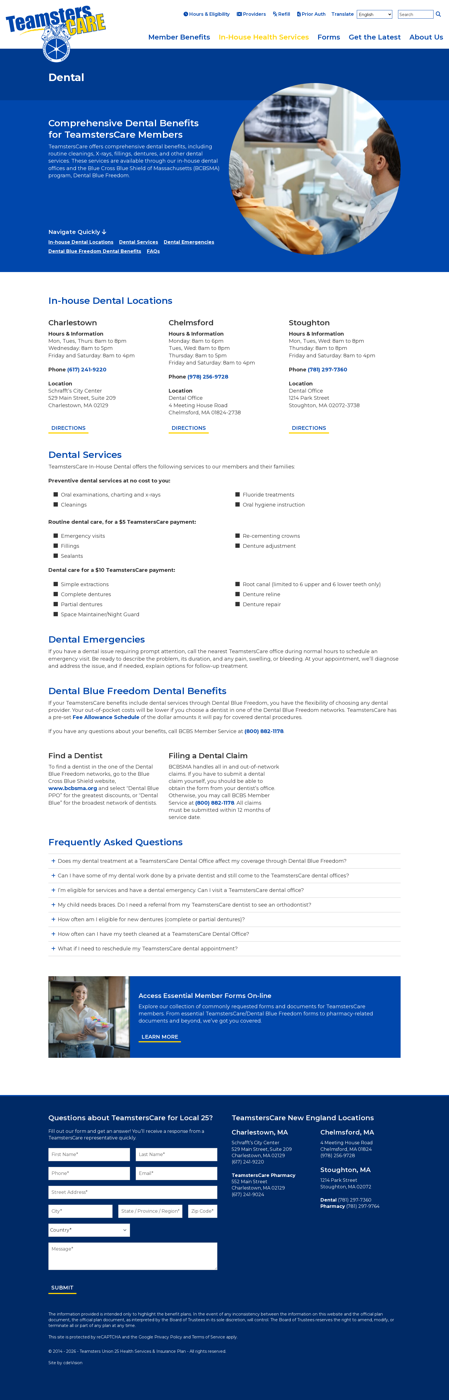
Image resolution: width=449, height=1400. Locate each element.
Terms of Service (208, 1337)
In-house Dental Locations (80, 242)
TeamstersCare (56, 34)
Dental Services (138, 242)
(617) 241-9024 (248, 1194)
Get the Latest (375, 37)
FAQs (153, 251)
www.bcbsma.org (72, 788)
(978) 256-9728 (208, 377)
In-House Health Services (264, 37)
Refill (281, 14)
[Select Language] (374, 14)
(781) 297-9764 (362, 1206)
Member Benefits (179, 37)
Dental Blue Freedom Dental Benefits (94, 251)
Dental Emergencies (189, 242)
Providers (251, 14)
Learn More (159, 1037)
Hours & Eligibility (207, 14)
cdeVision (72, 1362)
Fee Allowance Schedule (106, 717)
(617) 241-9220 (87, 370)
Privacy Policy (168, 1337)
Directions (68, 428)
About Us (426, 37)
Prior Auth (311, 14)
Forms (329, 37)
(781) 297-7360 (327, 370)
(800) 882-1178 (264, 731)
